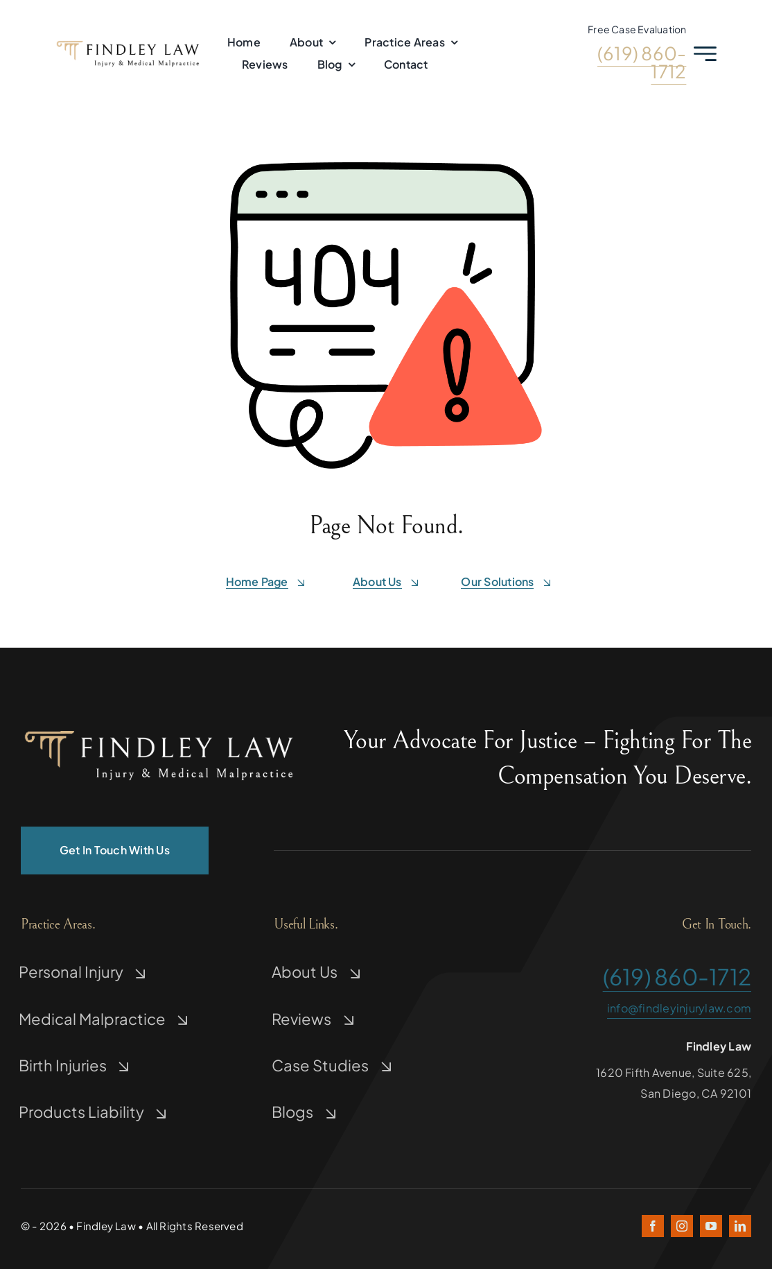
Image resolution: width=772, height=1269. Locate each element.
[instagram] (682, 1226)
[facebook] (653, 1226)
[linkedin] (740, 1226)
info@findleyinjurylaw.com (679, 1008)
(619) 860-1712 (641, 62)
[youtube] (711, 1226)
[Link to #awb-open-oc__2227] (705, 53)
